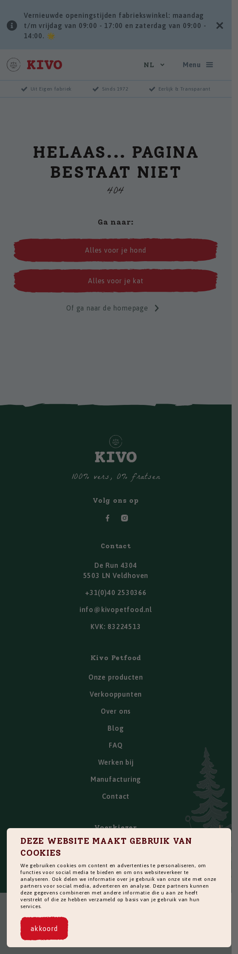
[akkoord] (44, 928)
